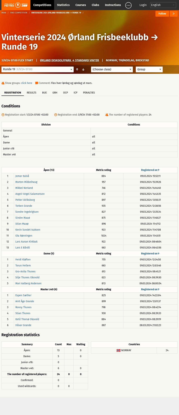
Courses (80, 5)
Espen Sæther (23, 295)
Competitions (42, 5)
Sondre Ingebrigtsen (27, 211)
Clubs (95, 5)
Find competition (18, 13)
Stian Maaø (21, 223)
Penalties (89, 92)
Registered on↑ (150, 170)
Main (3, 13)
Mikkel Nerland (24, 188)
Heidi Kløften (23, 259)
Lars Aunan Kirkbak (26, 241)
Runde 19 (19, 46)
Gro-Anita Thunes (25, 271)
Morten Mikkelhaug (26, 182)
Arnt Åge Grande (24, 301)
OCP (65, 92)
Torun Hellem (23, 265)
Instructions (113, 5)
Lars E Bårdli (22, 247)
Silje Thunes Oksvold (27, 277)
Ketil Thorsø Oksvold (27, 319)
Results (31, 92)
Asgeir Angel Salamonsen (30, 193)
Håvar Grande (23, 325)
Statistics (63, 5)
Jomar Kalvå (22, 176)
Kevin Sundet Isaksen (27, 229)
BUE (44, 92)
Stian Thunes (22, 313)
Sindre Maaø (22, 217)
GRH (54, 92)
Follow (162, 13)
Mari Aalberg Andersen (28, 283)
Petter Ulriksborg (25, 199)
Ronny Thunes (23, 307)
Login (143, 5)
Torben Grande (23, 205)
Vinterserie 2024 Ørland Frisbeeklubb (75, 37)
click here (26, 83)
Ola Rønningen (23, 235)
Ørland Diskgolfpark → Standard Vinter (69, 60)
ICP (75, 92)
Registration (12, 92)
